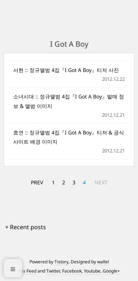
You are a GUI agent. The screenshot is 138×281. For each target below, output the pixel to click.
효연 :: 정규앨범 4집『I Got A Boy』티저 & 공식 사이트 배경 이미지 (68, 137)
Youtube (92, 271)
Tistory (61, 262)
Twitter (53, 271)
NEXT (101, 182)
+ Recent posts (25, 227)
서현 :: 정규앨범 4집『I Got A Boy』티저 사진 (66, 69)
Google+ (111, 271)
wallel (103, 262)
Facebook (72, 271)
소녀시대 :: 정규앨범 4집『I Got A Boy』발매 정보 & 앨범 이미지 (68, 101)
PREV (37, 182)
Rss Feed (27, 271)
